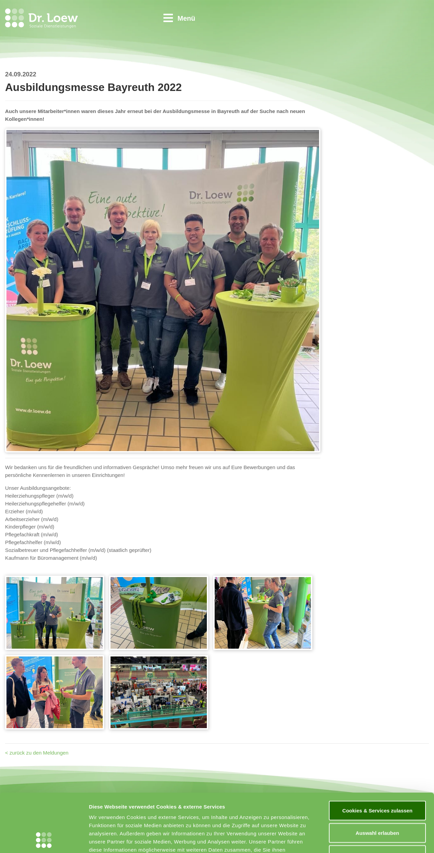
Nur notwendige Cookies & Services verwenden (377, 804)
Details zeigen (360, 839)
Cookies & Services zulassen (377, 756)
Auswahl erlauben (377, 778)
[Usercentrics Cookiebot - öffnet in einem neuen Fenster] (44, 840)
